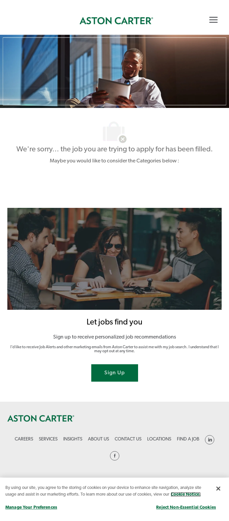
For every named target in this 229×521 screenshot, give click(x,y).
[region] (114, 499)
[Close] (218, 488)
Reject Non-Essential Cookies (186, 507)
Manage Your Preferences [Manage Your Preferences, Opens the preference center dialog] (31, 507)
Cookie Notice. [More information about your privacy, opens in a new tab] (186, 494)
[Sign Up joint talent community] (114, 373)
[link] (116, 20)
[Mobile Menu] (213, 19)
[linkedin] (209, 439)
